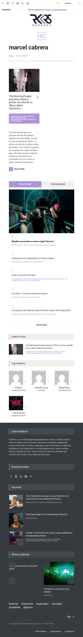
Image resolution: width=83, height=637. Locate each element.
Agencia (28, 607)
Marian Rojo (64, 388)
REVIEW (57, 539)
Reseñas (50, 539)
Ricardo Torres (41, 388)
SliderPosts (31, 119)
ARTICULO (30, 539)
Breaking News (16, 116)
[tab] (25, 184)
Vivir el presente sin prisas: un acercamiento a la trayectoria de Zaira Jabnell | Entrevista (47, 10)
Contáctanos (69, 631)
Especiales (28, 279)
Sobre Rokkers (40, 631)
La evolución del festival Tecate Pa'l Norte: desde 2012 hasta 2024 (41, 310)
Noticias (13, 603)
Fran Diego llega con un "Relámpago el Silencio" (47, 514)
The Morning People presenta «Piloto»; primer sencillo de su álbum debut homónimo (20, 102)
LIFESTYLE (48, 595)
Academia (14, 607)
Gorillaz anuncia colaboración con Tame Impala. (33, 258)
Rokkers (18, 388)
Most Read (25, 184)
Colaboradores (55, 631)
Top (68, 616)
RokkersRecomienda (18, 118)
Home (11, 56)
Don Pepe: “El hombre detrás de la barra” (30, 293)
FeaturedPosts (28, 116)
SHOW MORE (41, 325)
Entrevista (41, 502)
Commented (58, 184)
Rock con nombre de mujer (24, 275)
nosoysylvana (19, 413)
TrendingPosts (16, 121)
